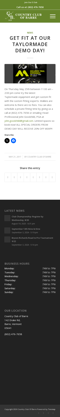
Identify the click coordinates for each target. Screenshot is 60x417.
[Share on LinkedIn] (27, 177)
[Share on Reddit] (46, 177)
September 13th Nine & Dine (26, 228)
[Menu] (51, 16)
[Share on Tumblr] (33, 177)
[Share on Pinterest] (20, 177)
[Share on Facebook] (8, 177)
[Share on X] (14, 177)
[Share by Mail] (52, 177)
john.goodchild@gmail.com (18, 120)
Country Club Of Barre (39, 156)
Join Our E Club (30, 2)
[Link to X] (43, 413)
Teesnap (51, 409)
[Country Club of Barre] (24, 16)
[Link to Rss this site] (48, 413)
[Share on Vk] (39, 177)
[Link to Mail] (53, 413)
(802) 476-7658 (36, 7)
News (30, 32)
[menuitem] (31, 2)
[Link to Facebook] (38, 413)
